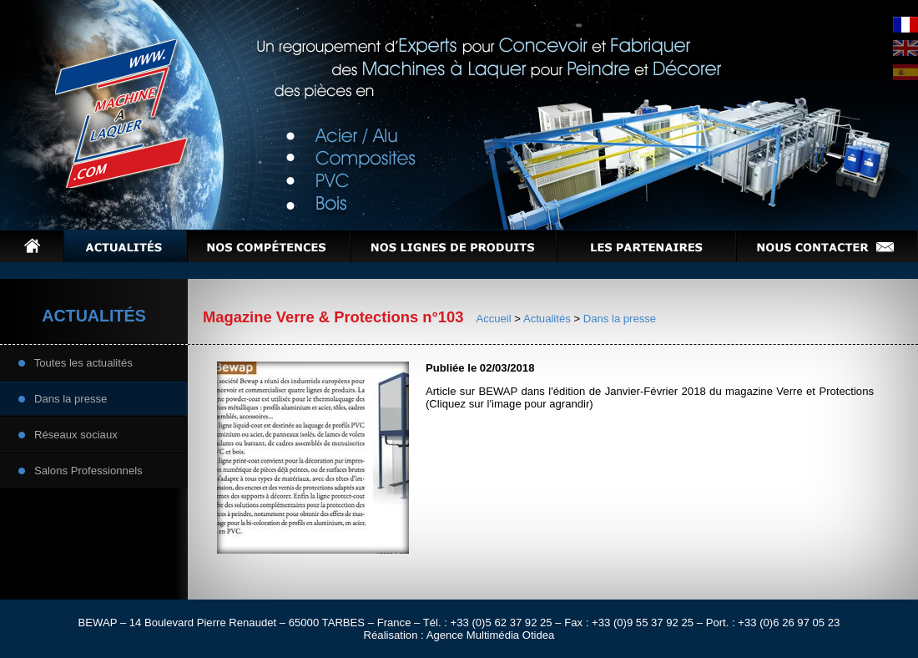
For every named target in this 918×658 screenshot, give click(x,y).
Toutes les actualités (75, 362)
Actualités (547, 318)
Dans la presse (62, 398)
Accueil (493, 318)
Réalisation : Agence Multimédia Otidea (459, 635)
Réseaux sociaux (68, 434)
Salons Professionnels (80, 470)
